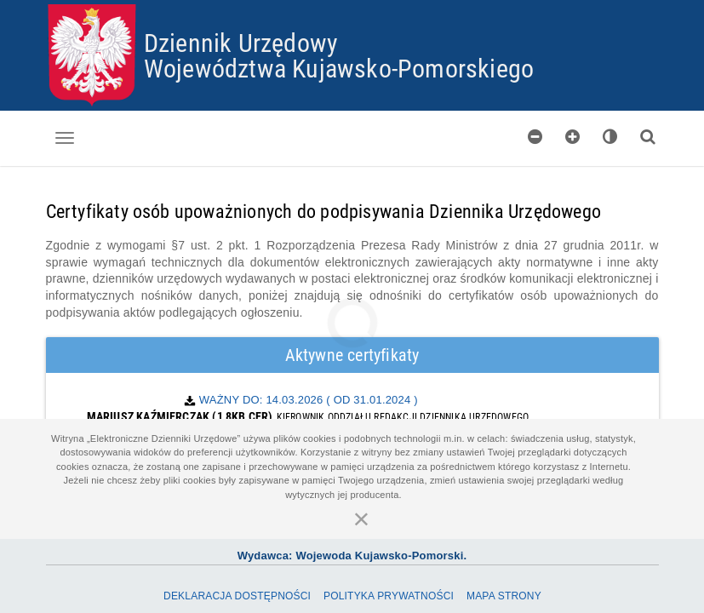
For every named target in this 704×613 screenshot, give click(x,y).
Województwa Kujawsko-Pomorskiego (339, 67)
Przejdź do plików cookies (352, 4)
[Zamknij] (361, 518)
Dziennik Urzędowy (241, 42)
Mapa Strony (503, 596)
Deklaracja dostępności (237, 596)
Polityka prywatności (388, 596)
